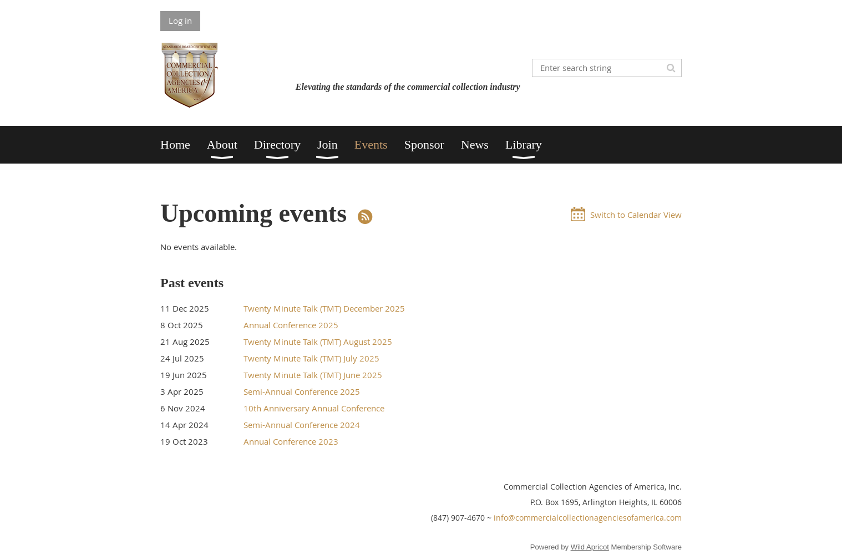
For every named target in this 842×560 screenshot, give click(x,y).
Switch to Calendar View (636, 214)
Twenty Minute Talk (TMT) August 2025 (318, 341)
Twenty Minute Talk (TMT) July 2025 (311, 358)
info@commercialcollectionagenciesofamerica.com (588, 517)
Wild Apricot (590, 547)
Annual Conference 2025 (291, 324)
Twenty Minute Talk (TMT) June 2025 (313, 374)
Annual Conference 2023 (291, 441)
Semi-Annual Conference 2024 (302, 424)
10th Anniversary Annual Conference (314, 408)
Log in (180, 20)
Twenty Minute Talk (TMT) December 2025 (324, 308)
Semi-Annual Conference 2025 (302, 391)
